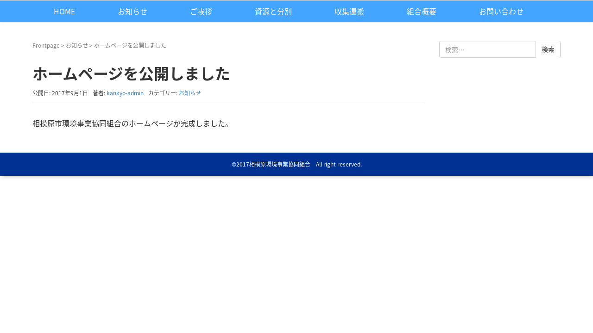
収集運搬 (349, 11)
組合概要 (421, 11)
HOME (64, 11)
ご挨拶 (201, 11)
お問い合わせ (501, 11)
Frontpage (46, 45)
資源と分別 (273, 11)
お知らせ (132, 11)
